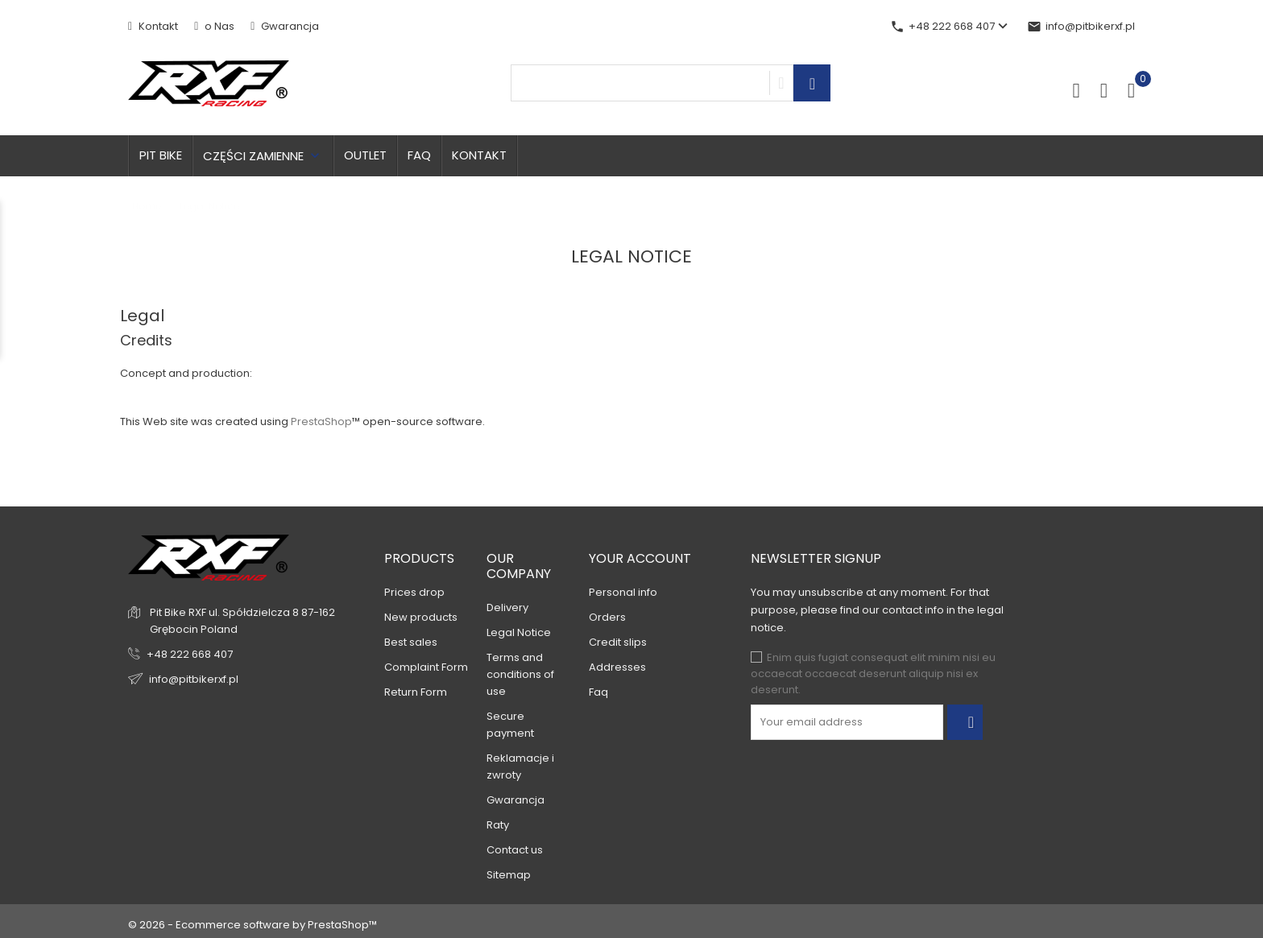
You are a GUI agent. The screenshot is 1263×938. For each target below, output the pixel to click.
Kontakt (153, 26)
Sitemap (509, 874)
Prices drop (414, 592)
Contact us (515, 849)
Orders (607, 617)
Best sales (410, 642)
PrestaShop (321, 421)
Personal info (623, 592)
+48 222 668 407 (190, 654)
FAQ (419, 155)
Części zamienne (263, 155)
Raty (498, 825)
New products (421, 617)
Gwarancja (285, 26)
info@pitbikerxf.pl (1081, 26)
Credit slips (618, 642)
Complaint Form (426, 667)
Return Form (415, 692)
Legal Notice (519, 632)
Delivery (507, 607)
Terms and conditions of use (520, 674)
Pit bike (160, 155)
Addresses (617, 667)
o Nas (214, 26)
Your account (640, 558)
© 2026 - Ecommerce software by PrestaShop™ (252, 924)
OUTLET (365, 155)
